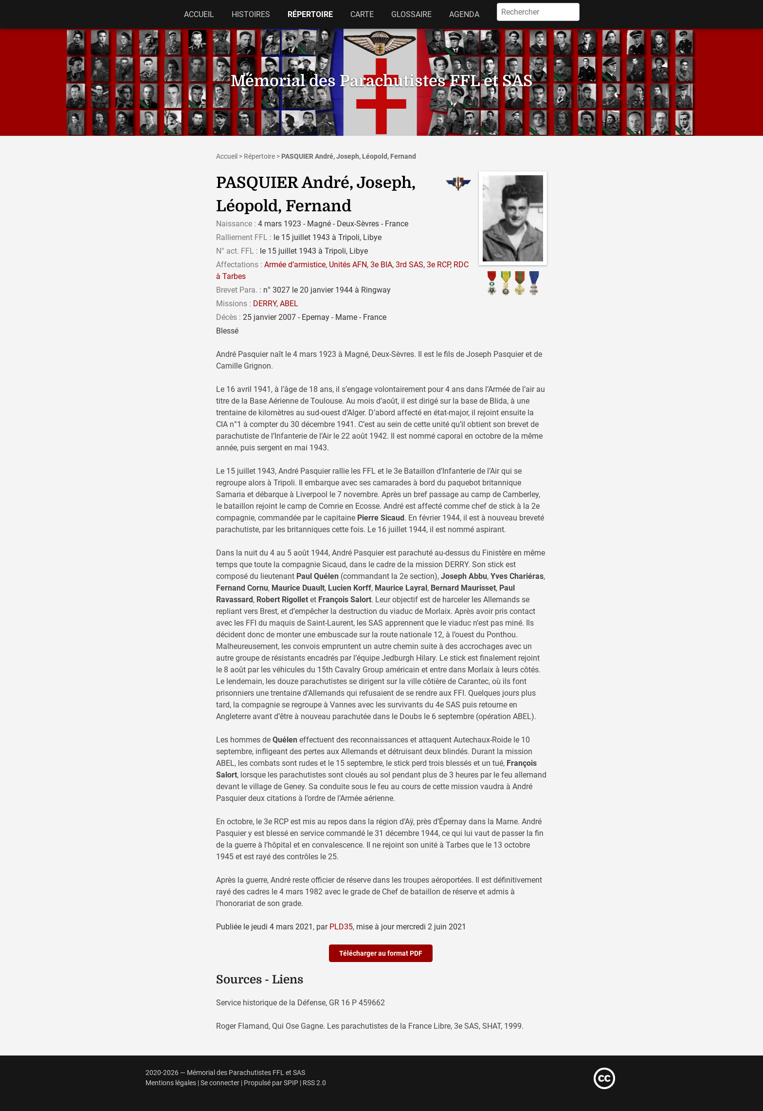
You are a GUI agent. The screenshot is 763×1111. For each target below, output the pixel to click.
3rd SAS (409, 264)
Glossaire (411, 14)
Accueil (199, 14)
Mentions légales (170, 1083)
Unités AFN (348, 264)
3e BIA (381, 264)
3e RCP (438, 264)
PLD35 (341, 926)
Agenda (464, 14)
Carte (362, 14)
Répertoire (310, 14)
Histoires (251, 14)
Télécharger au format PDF (380, 953)
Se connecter (219, 1083)
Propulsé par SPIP (271, 1083)
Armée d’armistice (295, 264)
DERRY (264, 303)
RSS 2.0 (314, 1083)
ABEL (289, 303)
